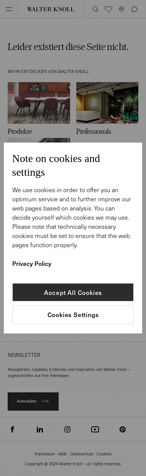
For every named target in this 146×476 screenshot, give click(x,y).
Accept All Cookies (73, 292)
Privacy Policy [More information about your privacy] (31, 263)
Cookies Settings (73, 314)
